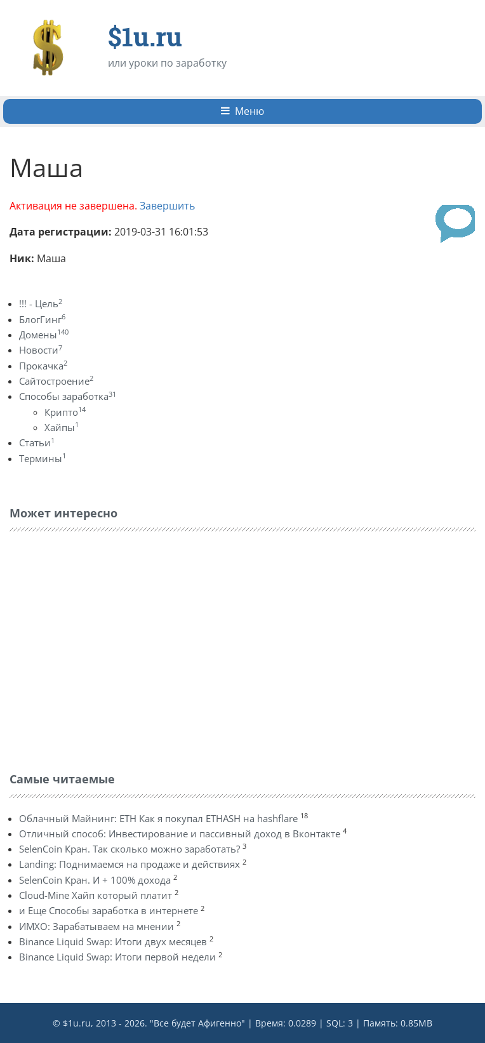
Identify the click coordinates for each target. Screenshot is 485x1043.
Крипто (65, 412)
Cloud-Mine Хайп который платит (95, 895)
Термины (42, 458)
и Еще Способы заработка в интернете (108, 910)
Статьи (37, 442)
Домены (44, 334)
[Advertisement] (105, 648)
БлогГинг (42, 319)
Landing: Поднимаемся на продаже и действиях (129, 864)
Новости (40, 349)
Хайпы (61, 427)
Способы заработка (67, 396)
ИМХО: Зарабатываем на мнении (96, 926)
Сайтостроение (56, 381)
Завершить (167, 206)
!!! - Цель (40, 303)
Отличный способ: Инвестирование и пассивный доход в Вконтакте (179, 833)
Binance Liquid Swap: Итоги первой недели (117, 956)
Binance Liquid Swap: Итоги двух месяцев (113, 941)
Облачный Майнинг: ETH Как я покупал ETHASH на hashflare (158, 818)
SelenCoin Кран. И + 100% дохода (95, 880)
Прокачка (43, 365)
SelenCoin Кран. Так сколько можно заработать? (129, 848)
